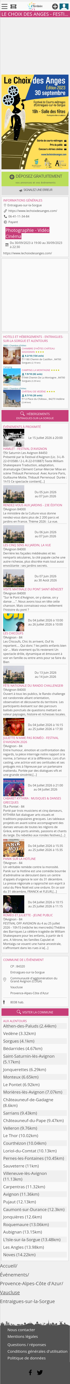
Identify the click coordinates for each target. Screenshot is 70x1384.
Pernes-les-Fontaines (23, 1158)
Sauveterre (13, 1166)
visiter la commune (35, 1012)
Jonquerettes (15, 1069)
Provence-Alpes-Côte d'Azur (29, 993)
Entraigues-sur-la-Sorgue (27, 972)
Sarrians (11, 1113)
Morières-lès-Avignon (23, 1092)
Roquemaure (16, 1224)
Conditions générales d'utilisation (37, 1351)
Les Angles (13, 1247)
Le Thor (10, 1135)
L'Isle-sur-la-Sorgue (21, 1239)
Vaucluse (16, 987)
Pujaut (9, 1202)
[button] (35, 179)
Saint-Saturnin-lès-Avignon (29, 1056)
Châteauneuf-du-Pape (24, 1120)
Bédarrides (13, 1048)
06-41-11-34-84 (18, 216)
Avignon (11, 1194)
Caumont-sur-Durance (25, 1209)
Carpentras (14, 1187)
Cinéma (13, 236)
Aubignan (12, 1232)
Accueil (8, 1266)
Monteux (12, 1077)
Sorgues (11, 1041)
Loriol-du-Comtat (19, 1151)
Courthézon (14, 1143)
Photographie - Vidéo (27, 230)
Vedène (10, 1033)
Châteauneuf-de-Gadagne (28, 1100)
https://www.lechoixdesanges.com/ (32, 211)
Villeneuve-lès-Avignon (25, 1173)
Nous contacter (21, 1329)
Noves (9, 1254)
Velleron (11, 1128)
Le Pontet (12, 1084)
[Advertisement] (35, 45)
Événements (13, 1274)
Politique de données (26, 1358)
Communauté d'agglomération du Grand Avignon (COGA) (33, 979)
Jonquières (13, 1217)
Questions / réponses (26, 1344)
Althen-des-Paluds (20, 1026)
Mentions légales (22, 1336)
